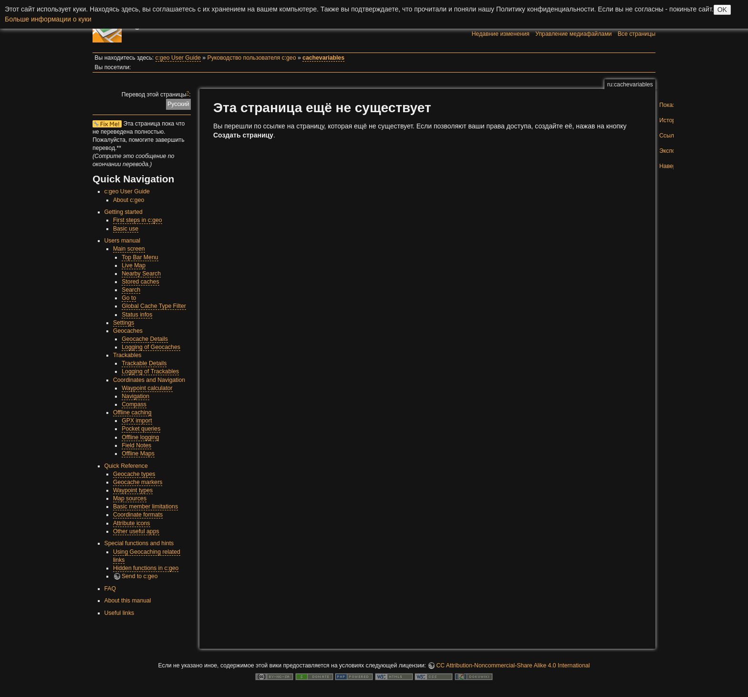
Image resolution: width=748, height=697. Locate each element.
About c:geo (128, 200)
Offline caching (132, 412)
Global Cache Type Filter (154, 306)
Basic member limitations (145, 506)
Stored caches (140, 281)
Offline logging (140, 437)
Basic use (125, 228)
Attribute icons (131, 523)
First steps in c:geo (137, 220)
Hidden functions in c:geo (146, 568)
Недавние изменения (501, 34)
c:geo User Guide (178, 57)
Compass (134, 404)
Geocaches (128, 330)
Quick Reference (126, 466)
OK (722, 9)
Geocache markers (138, 482)
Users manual (122, 240)
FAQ (110, 588)
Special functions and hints (139, 543)
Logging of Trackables (150, 371)
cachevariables (323, 57)
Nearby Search (141, 273)
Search (131, 289)
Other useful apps (136, 531)
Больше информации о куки (48, 19)
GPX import (137, 420)
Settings (123, 322)
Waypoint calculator (147, 388)
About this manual (127, 600)
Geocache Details (145, 339)
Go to (129, 298)
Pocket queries (141, 428)
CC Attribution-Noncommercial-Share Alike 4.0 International (513, 665)
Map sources (129, 498)
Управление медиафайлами (573, 34)
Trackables (127, 355)
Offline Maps (138, 453)
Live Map (133, 265)
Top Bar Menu (140, 257)
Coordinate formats (138, 514)
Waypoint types (133, 490)
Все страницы (636, 34)
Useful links (119, 613)
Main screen (129, 248)
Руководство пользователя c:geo (252, 57)
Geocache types (134, 474)
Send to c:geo (140, 576)
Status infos (137, 314)
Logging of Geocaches (151, 347)
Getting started (123, 212)
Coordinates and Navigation (149, 380)
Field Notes (136, 445)
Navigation (135, 396)
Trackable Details (144, 363)
